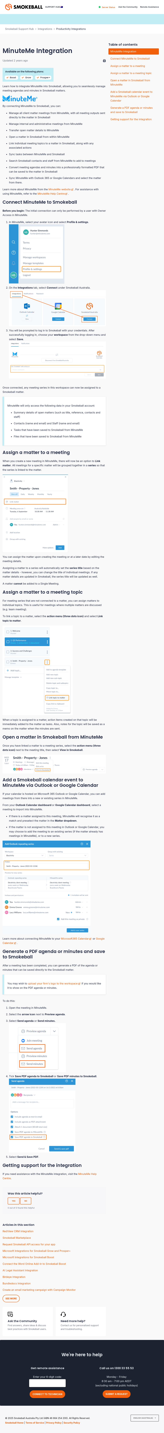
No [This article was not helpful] (25, 1201)
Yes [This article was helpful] (13, 1201)
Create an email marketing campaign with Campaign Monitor (39, 1289)
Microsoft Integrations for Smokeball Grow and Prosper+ (37, 1250)
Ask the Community (128, 7)
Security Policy (72, 1422)
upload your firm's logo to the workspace (53, 983)
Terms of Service (34, 1422)
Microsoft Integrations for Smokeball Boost (28, 1257)
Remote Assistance (149, 7)
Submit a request (117, 1394)
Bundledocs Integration (17, 1283)
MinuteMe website (60, 189)
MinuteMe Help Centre (51, 193)
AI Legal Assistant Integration (20, 1270)
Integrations (45, 28)
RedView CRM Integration (18, 1231)
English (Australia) (143, 1418)
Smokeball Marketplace (17, 1237)
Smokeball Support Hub (19, 28)
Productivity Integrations (71, 28)
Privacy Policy (54, 1422)
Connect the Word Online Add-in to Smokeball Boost (34, 1263)
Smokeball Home (14, 1422)
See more (11, 1298)
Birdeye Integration (14, 1276)
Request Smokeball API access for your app (29, 1244)
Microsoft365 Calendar (75, 938)
